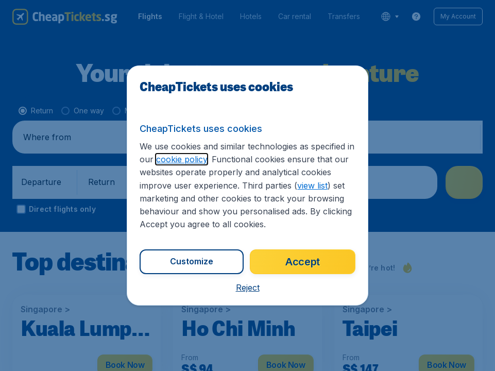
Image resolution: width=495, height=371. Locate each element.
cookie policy (181, 159)
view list (312, 185)
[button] (248, 287)
